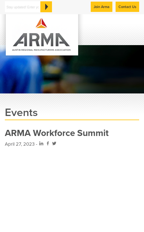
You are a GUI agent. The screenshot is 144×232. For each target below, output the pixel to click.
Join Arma (101, 7)
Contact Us (127, 7)
